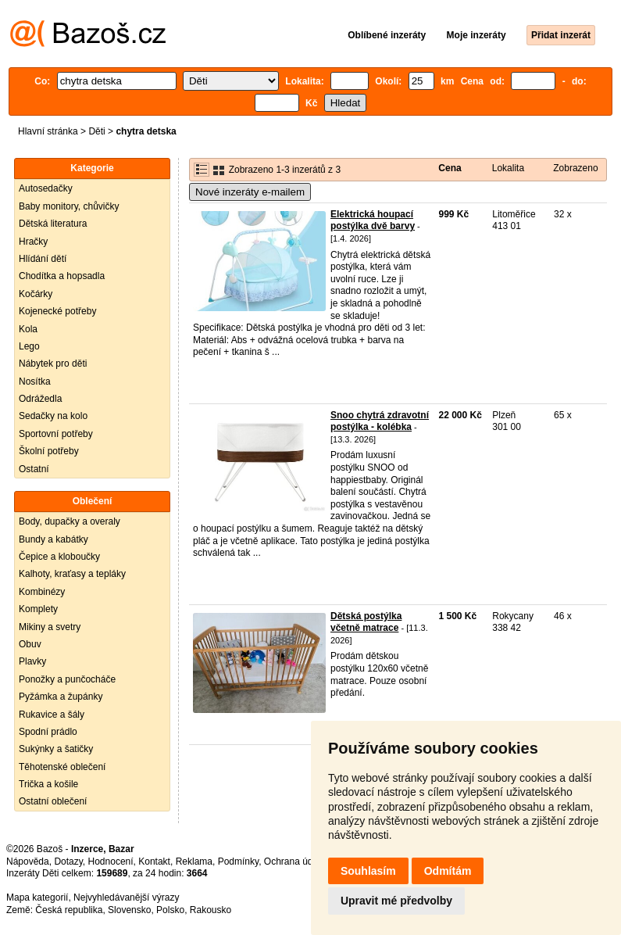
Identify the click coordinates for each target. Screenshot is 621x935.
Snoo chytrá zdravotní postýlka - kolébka (379, 421)
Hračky (33, 241)
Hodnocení (111, 861)
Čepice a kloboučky (59, 556)
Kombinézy (42, 591)
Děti (96, 131)
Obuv (30, 644)
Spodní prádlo (48, 731)
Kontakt (154, 861)
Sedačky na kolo (53, 415)
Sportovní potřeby (56, 433)
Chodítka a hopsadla (62, 275)
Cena (449, 168)
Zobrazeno (575, 168)
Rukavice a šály (51, 714)
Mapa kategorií (37, 897)
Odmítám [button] (448, 871)
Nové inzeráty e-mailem (250, 192)
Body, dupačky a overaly (69, 521)
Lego (29, 346)
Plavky (32, 661)
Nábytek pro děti (53, 363)
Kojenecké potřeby (57, 311)
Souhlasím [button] (368, 871)
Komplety (38, 609)
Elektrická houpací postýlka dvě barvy (372, 220)
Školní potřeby (49, 451)
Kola (28, 329)
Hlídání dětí (42, 258)
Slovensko (129, 910)
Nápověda (27, 861)
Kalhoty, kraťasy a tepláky (72, 573)
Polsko (170, 910)
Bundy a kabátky (53, 539)
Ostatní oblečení (53, 801)
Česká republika (68, 910)
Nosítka (35, 381)
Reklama (194, 861)
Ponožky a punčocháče (67, 679)
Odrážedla (40, 398)
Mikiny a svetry (49, 627)
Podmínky (238, 861)
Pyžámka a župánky (60, 696)
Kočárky (35, 293)
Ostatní (34, 469)
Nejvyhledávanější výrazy (126, 897)
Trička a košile (48, 784)
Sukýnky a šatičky (56, 748)
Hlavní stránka (48, 131)
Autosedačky (46, 188)
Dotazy (68, 861)
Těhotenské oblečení (62, 766)
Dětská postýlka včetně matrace (366, 622)
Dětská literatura (53, 223)
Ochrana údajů (295, 861)
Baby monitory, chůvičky (69, 206)
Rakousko (210, 910)
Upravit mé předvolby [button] (396, 900)
